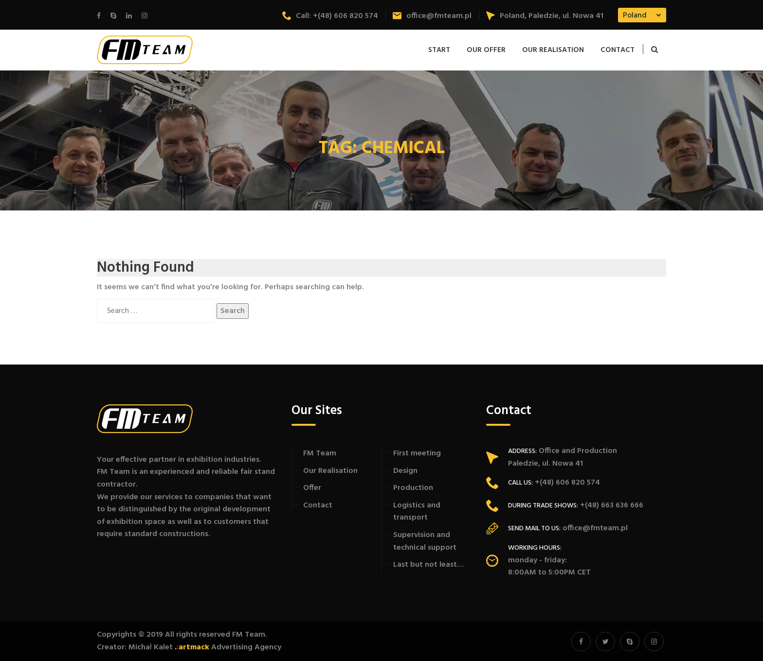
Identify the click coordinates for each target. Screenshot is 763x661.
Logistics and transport (416, 511)
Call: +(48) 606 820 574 (330, 16)
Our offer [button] (486, 50)
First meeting (417, 453)
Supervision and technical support (424, 541)
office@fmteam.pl (432, 16)
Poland (635, 15)
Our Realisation (553, 50)
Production (413, 488)
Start (439, 50)
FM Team (319, 453)
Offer (312, 488)
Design (405, 471)
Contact (617, 50)
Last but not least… (428, 564)
